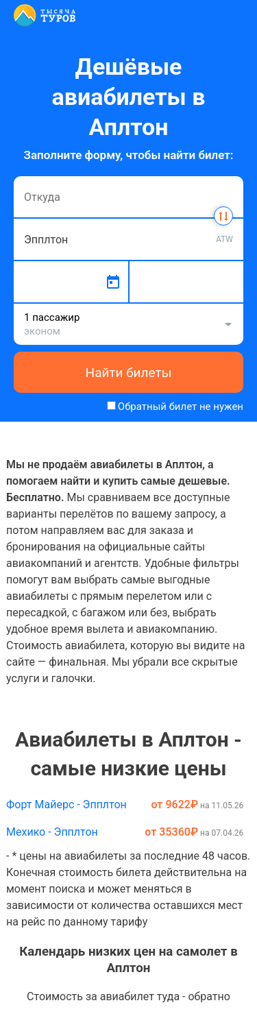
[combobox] (128, 196)
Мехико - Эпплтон (52, 831)
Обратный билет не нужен (180, 406)
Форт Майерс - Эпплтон (66, 804)
